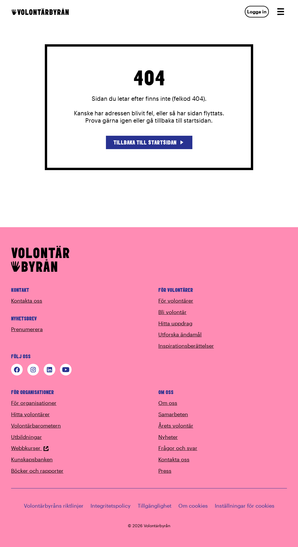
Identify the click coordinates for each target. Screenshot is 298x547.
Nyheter (168, 437)
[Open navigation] (280, 11)
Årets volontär (175, 425)
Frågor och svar (177, 448)
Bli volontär (172, 312)
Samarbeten (173, 414)
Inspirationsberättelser (186, 346)
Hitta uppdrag (175, 323)
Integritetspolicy (111, 505)
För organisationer (33, 403)
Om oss (167, 403)
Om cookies (193, 505)
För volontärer (175, 300)
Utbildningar (26, 437)
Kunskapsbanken (32, 459)
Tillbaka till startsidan (149, 142)
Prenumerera (27, 329)
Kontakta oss (26, 300)
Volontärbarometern (36, 425)
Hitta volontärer (30, 414)
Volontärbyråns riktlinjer (54, 505)
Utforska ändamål (180, 334)
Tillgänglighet (154, 505)
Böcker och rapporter (37, 470)
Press (164, 470)
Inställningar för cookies (244, 505)
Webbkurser (30, 448)
